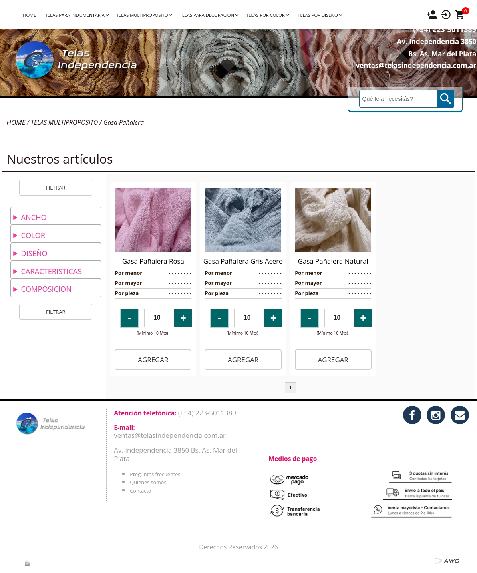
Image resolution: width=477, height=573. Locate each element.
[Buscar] (399, 110)
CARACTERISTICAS (51, 271)
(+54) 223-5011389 (431, 40)
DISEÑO (34, 253)
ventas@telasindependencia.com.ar (402, 76)
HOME (29, 15)
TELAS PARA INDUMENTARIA (77, 15)
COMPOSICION (46, 289)
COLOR (33, 235)
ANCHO (33, 217)
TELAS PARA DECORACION (209, 15)
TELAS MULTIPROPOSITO (144, 15)
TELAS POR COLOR (267, 15)
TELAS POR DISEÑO (320, 15)
